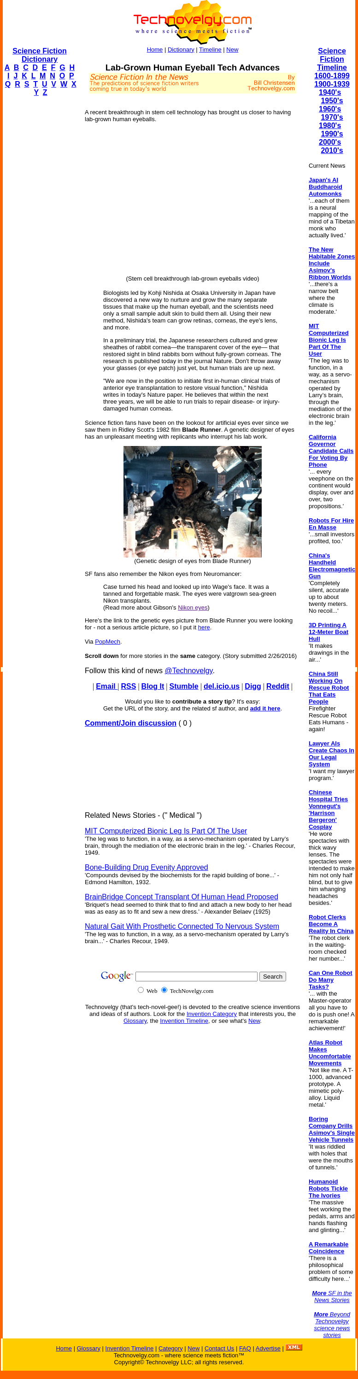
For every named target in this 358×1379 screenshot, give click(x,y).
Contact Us (219, 1348)
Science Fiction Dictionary (39, 55)
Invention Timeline (184, 1020)
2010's (332, 150)
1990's (332, 134)
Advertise (268, 1348)
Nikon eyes (192, 607)
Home (155, 49)
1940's (330, 92)
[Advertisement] (39, 242)
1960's (330, 109)
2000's (330, 142)
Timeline (210, 49)
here (204, 627)
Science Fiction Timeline (332, 59)
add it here (265, 708)
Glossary (135, 1020)
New (232, 49)
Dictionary (181, 49)
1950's (332, 101)
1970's (332, 117)
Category (170, 1348)
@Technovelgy (188, 671)
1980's (330, 125)
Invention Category (212, 1013)
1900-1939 (332, 84)
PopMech (107, 641)
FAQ (245, 1348)
